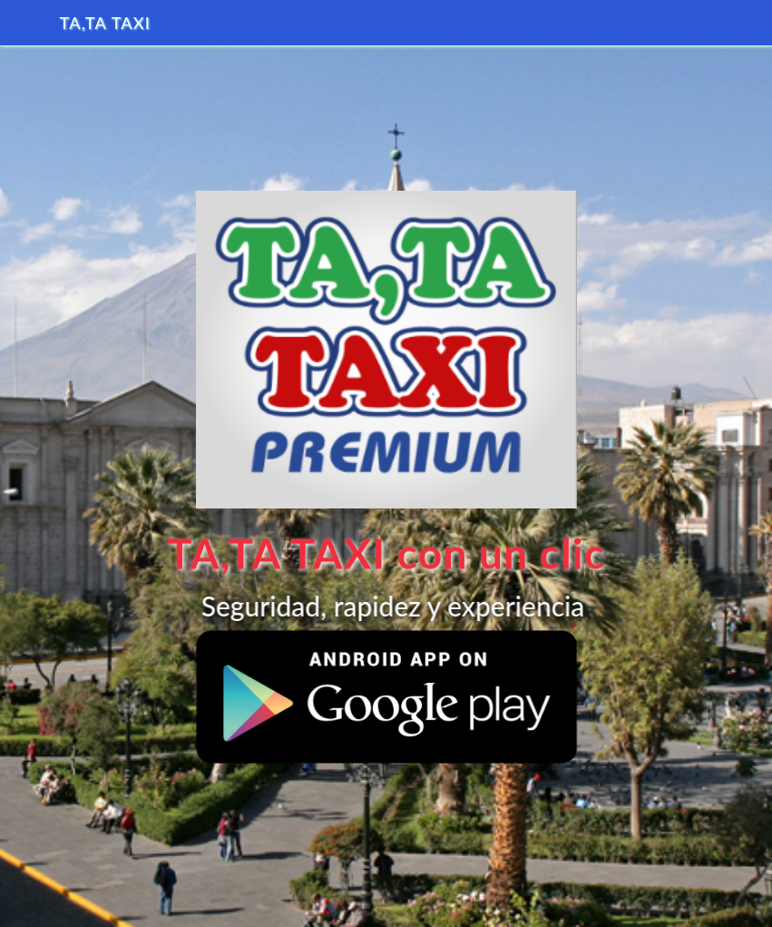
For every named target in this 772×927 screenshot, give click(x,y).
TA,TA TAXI (105, 23)
